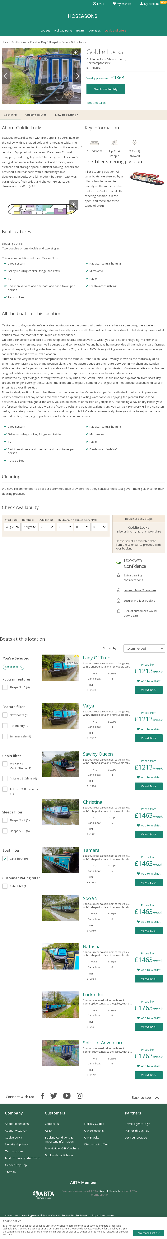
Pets (94, 520)
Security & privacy (17, 1144)
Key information (102, 127)
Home (5, 42)
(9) (19, 715)
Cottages (95, 30)
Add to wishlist (150, 681)
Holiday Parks (63, 30)
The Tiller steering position (113, 161)
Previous (6, 76)
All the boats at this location (32, 313)
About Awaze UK (16, 1130)
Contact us (52, 1124)
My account (149, 4)
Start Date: (11, 520)
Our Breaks (91, 1137)
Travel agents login (137, 1124)
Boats (80, 30)
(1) (24, 791)
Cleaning (11, 476)
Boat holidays (19, 42)
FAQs (98, 4)
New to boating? (66, 115)
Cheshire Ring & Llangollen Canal (49, 42)
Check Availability (20, 507)
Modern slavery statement (22, 1158)
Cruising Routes (36, 115)
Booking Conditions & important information (59, 1139)
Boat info (10, 115)
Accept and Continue (149, 1233)
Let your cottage (136, 1137)
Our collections (94, 1130)
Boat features (96, 102)
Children (65, 520)
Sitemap (10, 1172)
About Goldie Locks (22, 127)
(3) (20, 820)
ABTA (48, 1130)
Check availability (106, 89)
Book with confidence (59, 1155)
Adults (46, 520)
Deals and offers (116, 30)
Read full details (109, 1191)
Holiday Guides (94, 1124)
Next (77, 76)
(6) (20, 687)
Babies (82, 520)
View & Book (148, 690)
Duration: (28, 520)
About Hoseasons (17, 1124)
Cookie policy (13, 1137)
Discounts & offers (96, 1144)
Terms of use (14, 1151)
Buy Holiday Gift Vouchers (62, 1148)
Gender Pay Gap (16, 1165)
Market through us (137, 1130)
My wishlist (122, 4)
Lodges (45, 30)
